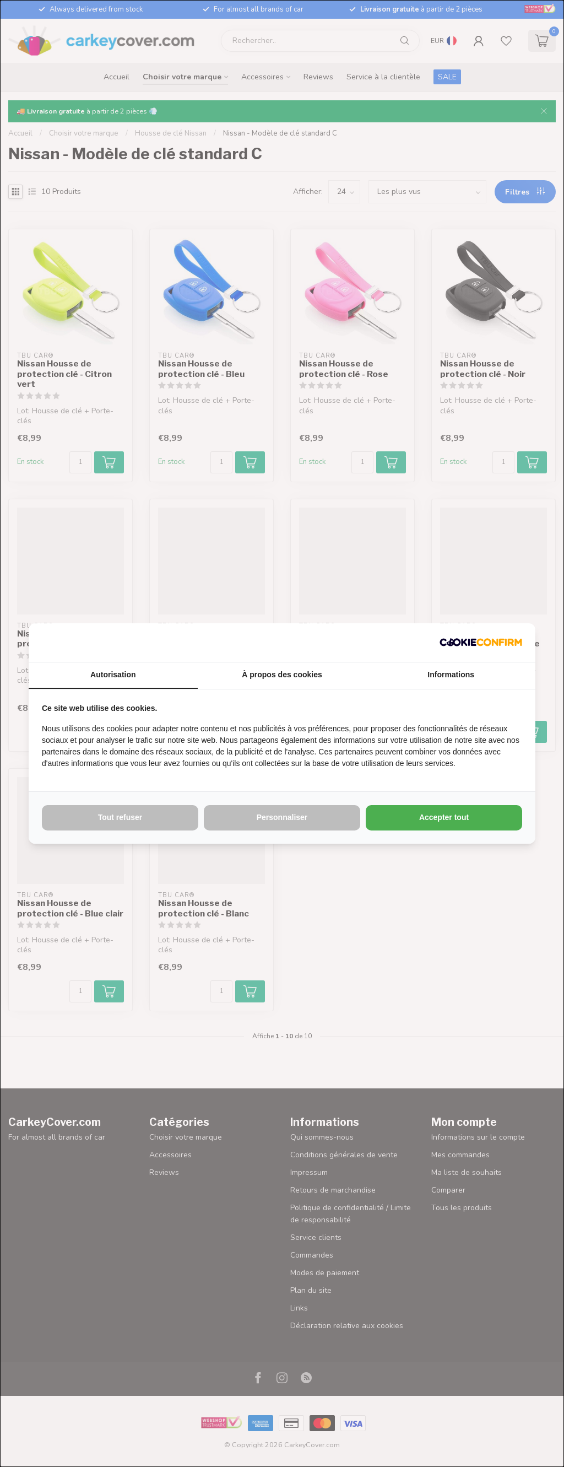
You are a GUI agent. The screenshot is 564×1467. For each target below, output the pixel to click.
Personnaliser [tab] (282, 817)
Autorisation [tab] (112, 674)
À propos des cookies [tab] (282, 674)
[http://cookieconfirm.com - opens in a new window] (481, 643)
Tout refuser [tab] (120, 817)
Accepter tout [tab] (444, 817)
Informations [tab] (450, 674)
